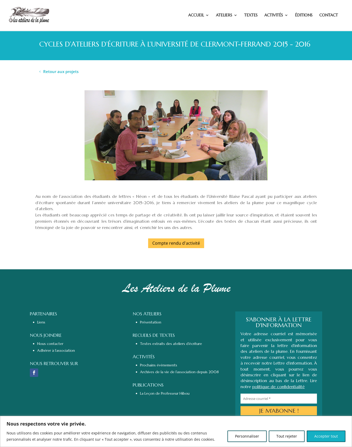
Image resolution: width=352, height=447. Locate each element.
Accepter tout (326, 436)
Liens (41, 322)
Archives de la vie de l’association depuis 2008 (179, 372)
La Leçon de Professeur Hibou (164, 393)
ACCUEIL (196, 15)
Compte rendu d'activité (176, 243)
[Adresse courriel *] (279, 399)
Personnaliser (247, 436)
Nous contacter (50, 343)
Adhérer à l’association (56, 350)
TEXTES (251, 15)
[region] (176, 431)
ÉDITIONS (303, 15)
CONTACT (328, 15)
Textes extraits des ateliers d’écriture (171, 343)
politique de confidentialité (278, 386)
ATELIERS (224, 15)
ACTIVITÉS (273, 15)
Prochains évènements (158, 365)
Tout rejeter (286, 436)
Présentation (150, 322)
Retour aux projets (61, 71)
